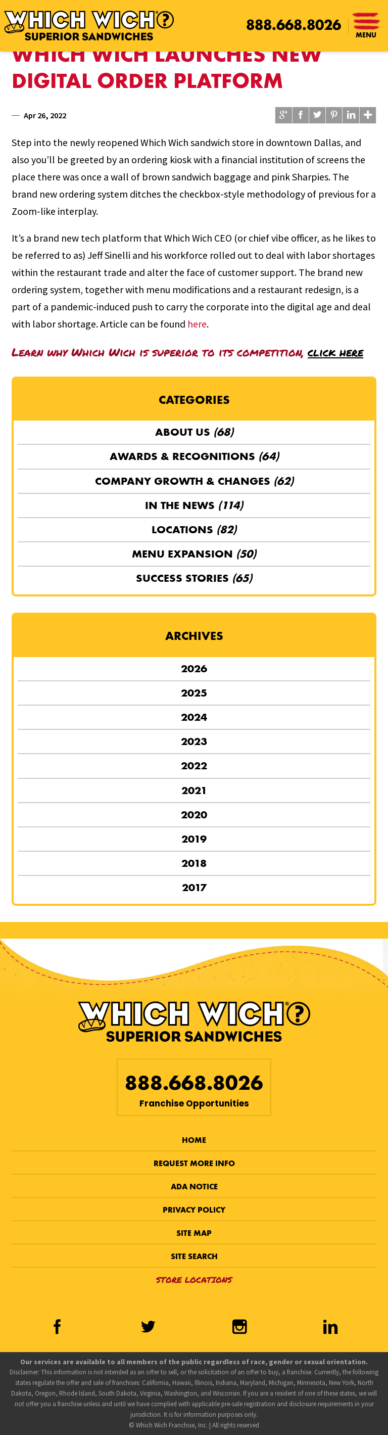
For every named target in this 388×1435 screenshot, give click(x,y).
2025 (194, 693)
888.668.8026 (293, 25)
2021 (194, 790)
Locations (194, 529)
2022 (194, 765)
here (197, 323)
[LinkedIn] (330, 1328)
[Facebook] (57, 1328)
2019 (194, 839)
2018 (194, 863)
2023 (194, 741)
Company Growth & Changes (194, 481)
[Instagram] (239, 1328)
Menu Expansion (194, 554)
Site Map (194, 1233)
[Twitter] (148, 1328)
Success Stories (194, 578)
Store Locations (194, 1279)
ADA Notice (194, 1186)
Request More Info (194, 1163)
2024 (194, 717)
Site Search (194, 1256)
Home (194, 1140)
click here (335, 352)
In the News (194, 505)
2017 (194, 887)
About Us (194, 432)
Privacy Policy (194, 1210)
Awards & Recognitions (194, 456)
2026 (194, 668)
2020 (194, 814)
